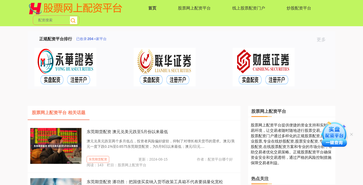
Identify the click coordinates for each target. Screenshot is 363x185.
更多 (323, 39)
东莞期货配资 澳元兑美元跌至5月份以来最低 (127, 132)
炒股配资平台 (299, 8)
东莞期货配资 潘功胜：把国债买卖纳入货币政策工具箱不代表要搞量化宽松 (155, 182)
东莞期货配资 (98, 159)
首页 (152, 8)
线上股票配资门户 (248, 8)
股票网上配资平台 (194, 8)
